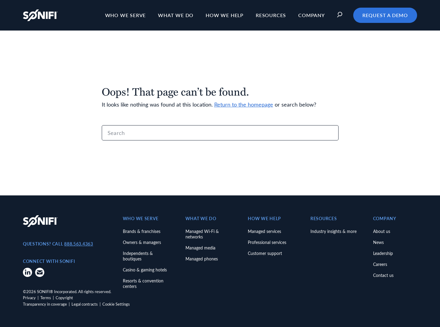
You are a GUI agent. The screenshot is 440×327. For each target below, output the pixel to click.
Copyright (64, 297)
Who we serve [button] (125, 15)
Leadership (383, 253)
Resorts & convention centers (143, 283)
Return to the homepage (243, 104)
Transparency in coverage (45, 304)
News (378, 242)
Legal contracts (85, 304)
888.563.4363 (78, 244)
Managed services (264, 231)
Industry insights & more (333, 231)
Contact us (383, 275)
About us (381, 231)
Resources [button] (271, 15)
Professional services (267, 242)
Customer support (265, 253)
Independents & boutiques (138, 256)
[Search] (220, 132)
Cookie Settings (116, 304)
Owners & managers (142, 242)
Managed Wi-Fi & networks (202, 234)
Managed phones (201, 259)
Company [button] (311, 15)
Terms (45, 297)
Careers (380, 264)
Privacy (29, 297)
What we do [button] (175, 15)
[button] (341, 15)
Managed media (200, 248)
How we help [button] (225, 15)
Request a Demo (385, 15)
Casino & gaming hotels (145, 270)
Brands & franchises (141, 231)
